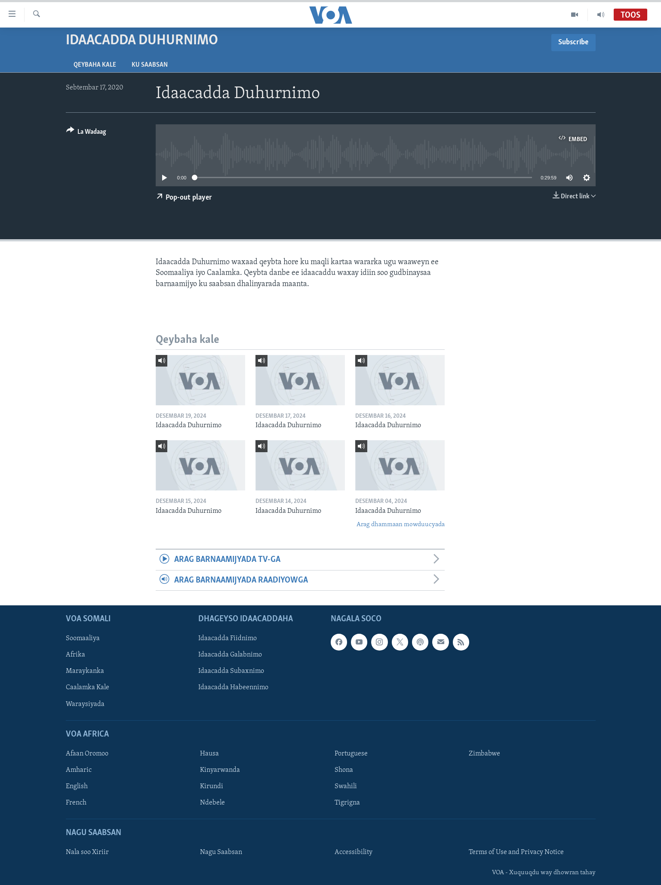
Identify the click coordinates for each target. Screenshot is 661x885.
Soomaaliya (83, 638)
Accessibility (353, 852)
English (77, 786)
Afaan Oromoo (87, 753)
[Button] (86, 133)
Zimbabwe (484, 753)
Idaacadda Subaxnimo (231, 671)
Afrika (75, 655)
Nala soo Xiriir (87, 852)
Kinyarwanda (220, 770)
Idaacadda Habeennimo (233, 688)
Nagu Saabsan (221, 852)
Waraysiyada (85, 704)
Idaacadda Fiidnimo (227, 638)
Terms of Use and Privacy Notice (516, 852)
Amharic (79, 770)
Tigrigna (347, 802)
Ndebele (212, 802)
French (76, 802)
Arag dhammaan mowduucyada (401, 524)
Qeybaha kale (95, 65)
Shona (344, 770)
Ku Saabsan (150, 65)
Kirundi (211, 786)
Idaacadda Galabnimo (230, 655)
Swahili (346, 786)
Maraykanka (85, 671)
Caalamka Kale (87, 688)
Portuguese (351, 753)
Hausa (209, 753)
